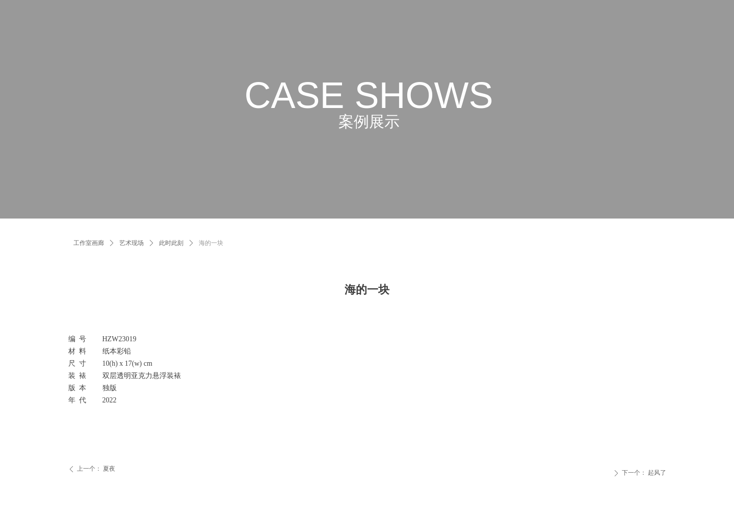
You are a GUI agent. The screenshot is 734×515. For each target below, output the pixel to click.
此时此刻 (171, 243)
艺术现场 (131, 243)
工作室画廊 (88, 243)
